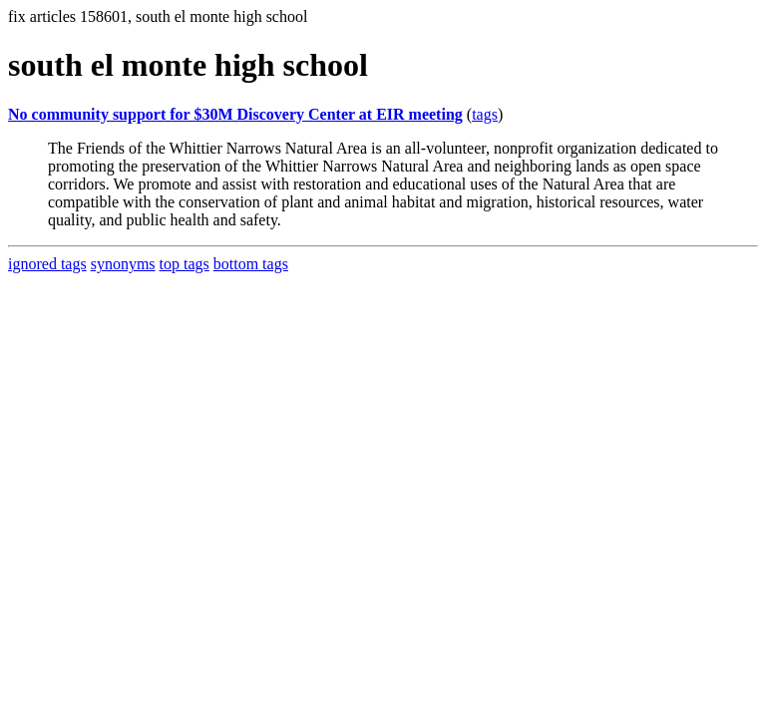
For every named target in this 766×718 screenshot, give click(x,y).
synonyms (123, 263)
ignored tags (47, 263)
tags (485, 114)
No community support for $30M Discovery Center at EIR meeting (235, 114)
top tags (184, 263)
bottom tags (250, 263)
